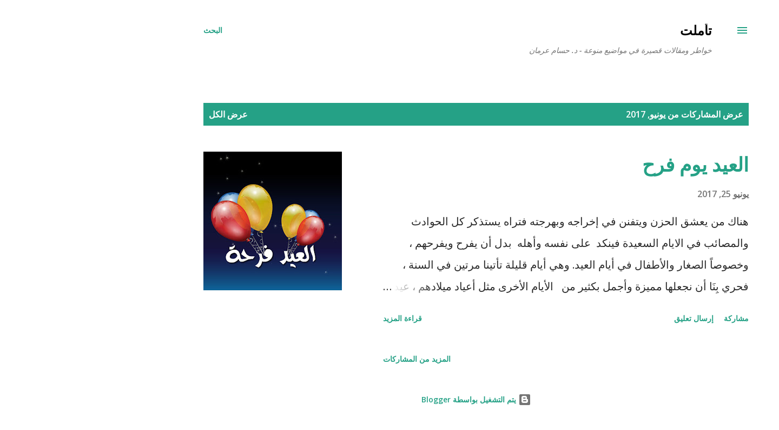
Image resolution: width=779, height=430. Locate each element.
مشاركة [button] (649, 318)
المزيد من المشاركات (330, 359)
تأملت (609, 30)
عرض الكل (141, 114)
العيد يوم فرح (609, 164)
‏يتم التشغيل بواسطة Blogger (390, 399)
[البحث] (126, 30)
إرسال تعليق (607, 318)
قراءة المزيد (315, 318)
